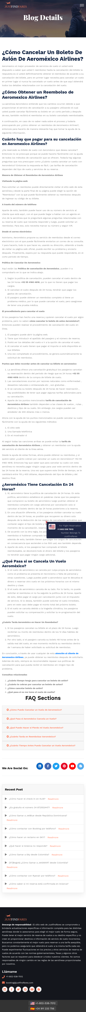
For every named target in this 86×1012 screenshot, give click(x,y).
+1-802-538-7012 (14, 976)
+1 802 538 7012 (65, 529)
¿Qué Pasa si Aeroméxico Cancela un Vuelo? (31, 718)
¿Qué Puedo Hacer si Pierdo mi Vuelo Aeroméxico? (35, 727)
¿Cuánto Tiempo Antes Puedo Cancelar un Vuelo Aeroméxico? (41, 745)
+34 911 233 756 (42, 1008)
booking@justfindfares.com (19, 983)
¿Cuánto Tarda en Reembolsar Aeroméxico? (31, 736)
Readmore (53, 799)
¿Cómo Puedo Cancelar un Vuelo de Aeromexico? (34, 709)
